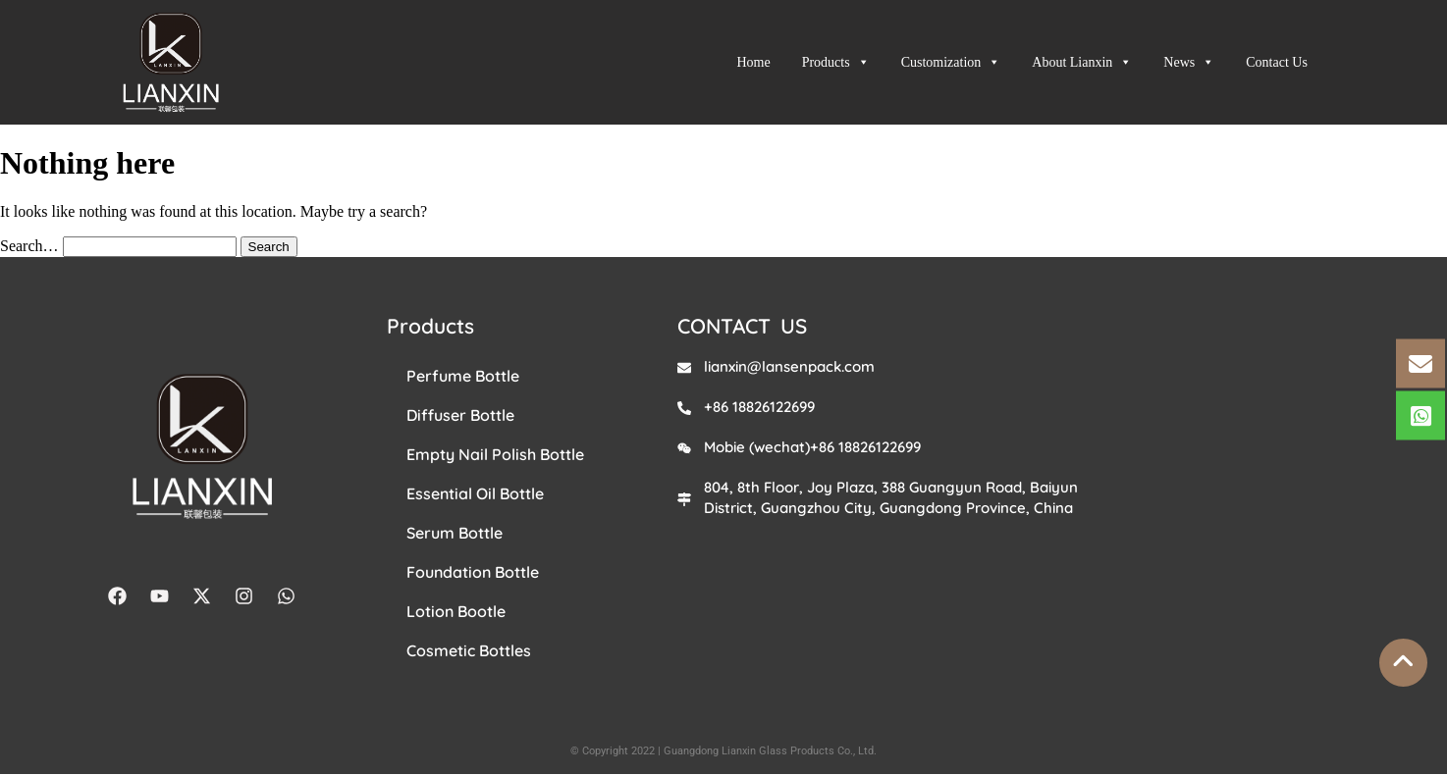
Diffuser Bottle (460, 415)
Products (836, 62)
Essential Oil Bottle (475, 493)
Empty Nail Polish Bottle (495, 454)
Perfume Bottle (462, 376)
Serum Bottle (454, 532)
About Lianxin (1082, 62)
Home (753, 62)
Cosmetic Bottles (468, 650)
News (1188, 62)
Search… (29, 245)
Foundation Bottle (472, 572)
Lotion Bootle (456, 611)
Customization (951, 62)
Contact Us (1277, 62)
